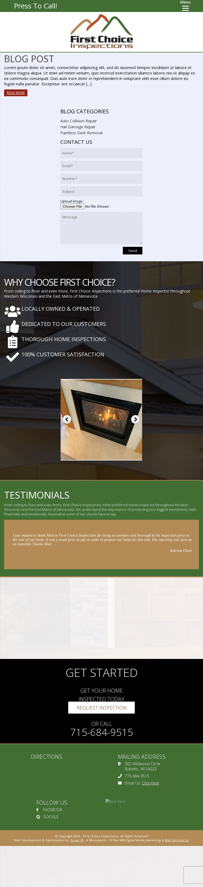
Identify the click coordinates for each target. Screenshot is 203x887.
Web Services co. (177, 840)
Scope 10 (76, 840)
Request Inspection (102, 707)
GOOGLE (47, 816)
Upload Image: (71, 201)
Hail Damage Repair (77, 126)
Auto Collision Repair (78, 120)
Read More (16, 93)
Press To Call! (35, 6)
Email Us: (138, 783)
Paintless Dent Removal (81, 132)
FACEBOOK (49, 809)
